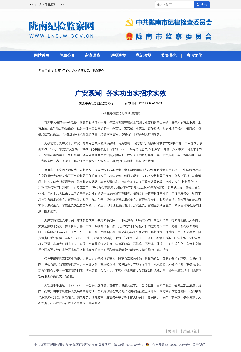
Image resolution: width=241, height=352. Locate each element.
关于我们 (199, 344)
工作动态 (69, 71)
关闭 (171, 331)
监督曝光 (169, 55)
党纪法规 (143, 55)
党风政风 (83, 71)
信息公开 (67, 55)
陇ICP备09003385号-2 (128, 344)
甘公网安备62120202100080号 (169, 344)
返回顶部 (190, 331)
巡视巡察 (118, 55)
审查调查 (92, 55)
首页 (58, 71)
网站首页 (41, 55)
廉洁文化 (194, 55)
